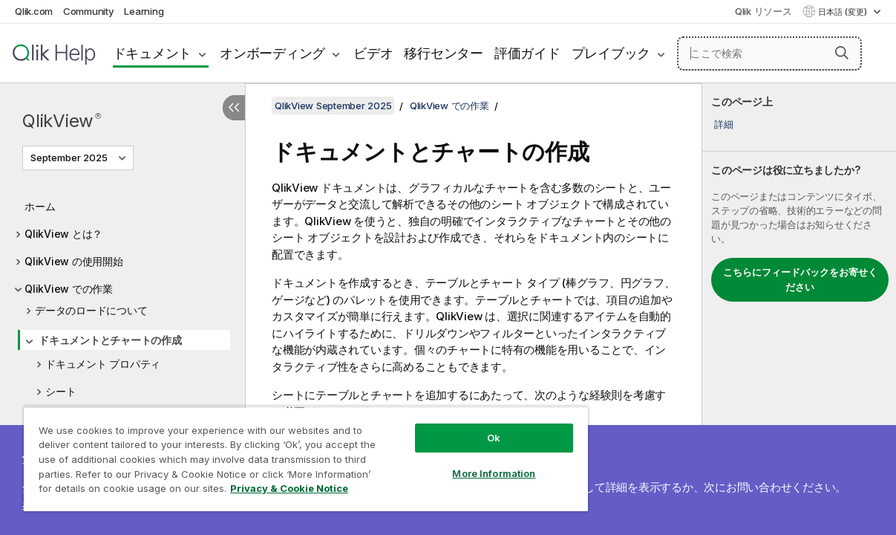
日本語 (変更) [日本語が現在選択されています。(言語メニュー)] (843, 12)
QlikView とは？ (63, 233)
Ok (456, 426)
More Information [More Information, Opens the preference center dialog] (456, 462)
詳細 (723, 124)
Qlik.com (34, 11)
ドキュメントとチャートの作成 (110, 340)
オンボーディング (272, 53)
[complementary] (799, 309)
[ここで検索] (769, 53)
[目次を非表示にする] (234, 107)
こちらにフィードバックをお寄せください (800, 279)
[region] (283, 453)
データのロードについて (91, 310)
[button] (842, 52)
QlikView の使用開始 (73, 261)
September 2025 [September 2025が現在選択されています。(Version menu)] (70, 157)
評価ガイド (527, 53)
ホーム (39, 206)
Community (88, 11)
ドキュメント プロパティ (102, 363)
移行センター (443, 53)
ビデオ (373, 53)
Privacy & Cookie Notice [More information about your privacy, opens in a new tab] (125, 491)
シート (60, 391)
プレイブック (611, 53)
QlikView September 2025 (333, 105)
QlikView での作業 (68, 288)
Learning (143, 11)
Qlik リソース (763, 11)
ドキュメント (152, 53)
